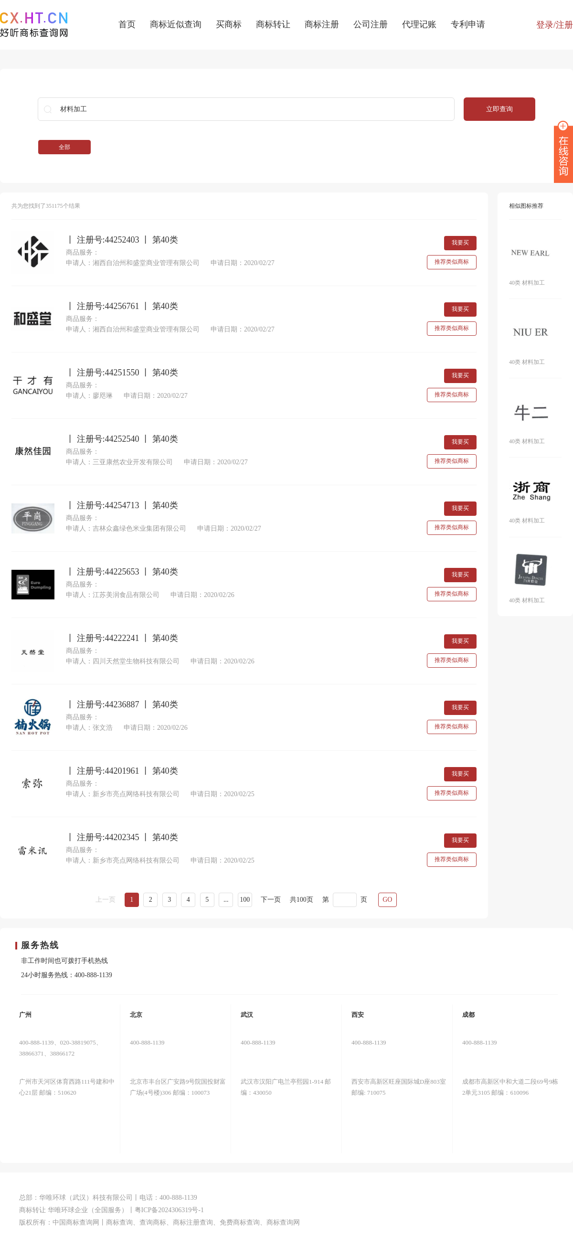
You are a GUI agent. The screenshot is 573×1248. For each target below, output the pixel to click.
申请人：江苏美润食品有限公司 (112, 594)
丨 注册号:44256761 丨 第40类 (122, 306)
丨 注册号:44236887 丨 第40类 (122, 704)
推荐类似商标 (452, 261)
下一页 (271, 899)
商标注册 (322, 24)
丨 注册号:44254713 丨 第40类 (122, 505)
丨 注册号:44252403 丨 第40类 (122, 240)
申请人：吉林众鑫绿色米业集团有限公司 (126, 528)
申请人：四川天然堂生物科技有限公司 (123, 661)
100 (245, 899)
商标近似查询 (176, 24)
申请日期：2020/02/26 (202, 594)
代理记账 (419, 24)
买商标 (229, 24)
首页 (127, 24)
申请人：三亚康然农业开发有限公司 (119, 462)
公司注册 (370, 24)
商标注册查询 (193, 1222)
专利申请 (468, 24)
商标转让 (273, 24)
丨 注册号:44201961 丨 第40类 (122, 771)
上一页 (106, 899)
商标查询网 (283, 1222)
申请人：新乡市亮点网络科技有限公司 (123, 794)
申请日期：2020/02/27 (243, 263)
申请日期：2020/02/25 (223, 794)
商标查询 (119, 1222)
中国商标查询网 (76, 1222)
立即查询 (499, 109)
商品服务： (82, 252)
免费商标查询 (240, 1222)
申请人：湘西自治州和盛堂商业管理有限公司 (133, 263)
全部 (64, 147)
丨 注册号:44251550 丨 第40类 (122, 372)
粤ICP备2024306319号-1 (169, 1210)
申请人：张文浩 (89, 727)
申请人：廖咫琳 (89, 395)
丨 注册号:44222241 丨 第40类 (122, 638)
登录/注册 (554, 25)
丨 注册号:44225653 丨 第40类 (122, 571)
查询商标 (152, 1222)
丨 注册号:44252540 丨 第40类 (122, 439)
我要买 (460, 242)
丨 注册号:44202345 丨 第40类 (122, 837)
